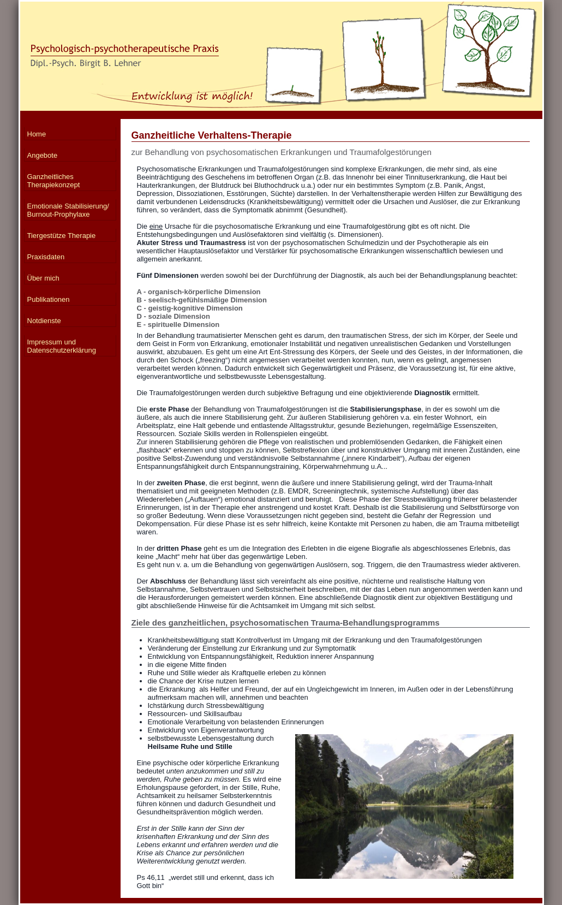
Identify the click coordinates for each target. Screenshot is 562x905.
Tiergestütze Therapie (61, 235)
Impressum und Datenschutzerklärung (61, 346)
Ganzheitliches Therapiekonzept (53, 180)
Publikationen (48, 299)
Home (36, 134)
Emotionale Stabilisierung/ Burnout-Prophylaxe (68, 210)
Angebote (42, 155)
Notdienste (44, 321)
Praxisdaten (46, 257)
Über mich (43, 278)
